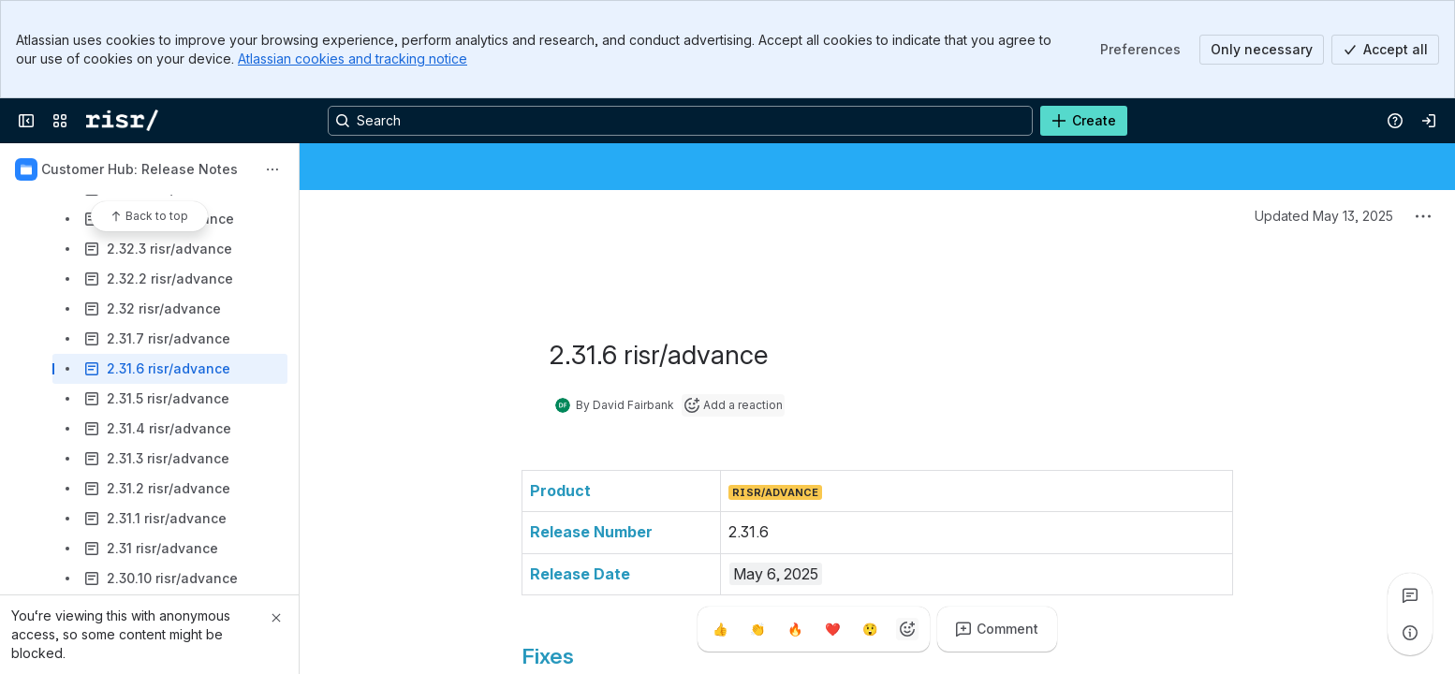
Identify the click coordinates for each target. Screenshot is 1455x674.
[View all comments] (1410, 595)
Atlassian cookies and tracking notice (352, 58)
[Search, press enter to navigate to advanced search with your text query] (680, 121)
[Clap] (757, 629)
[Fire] (795, 629)
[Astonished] (870, 629)
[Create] (1083, 121)
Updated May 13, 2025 (1324, 216)
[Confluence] (122, 121)
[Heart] (832, 629)
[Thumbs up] (720, 629)
